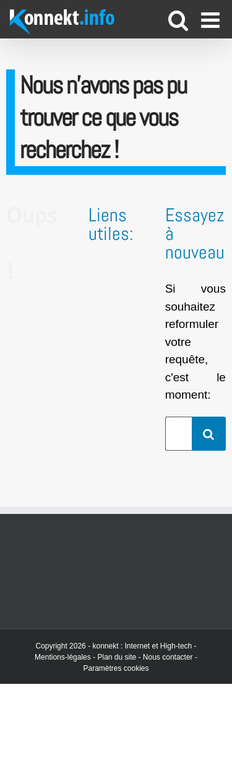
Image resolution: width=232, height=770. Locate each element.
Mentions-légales (63, 657)
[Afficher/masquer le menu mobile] (212, 19)
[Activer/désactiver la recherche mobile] (178, 19)
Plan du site (116, 657)
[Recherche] (209, 434)
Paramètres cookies (115, 668)
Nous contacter (168, 657)
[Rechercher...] (178, 434)
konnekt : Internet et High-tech (142, 646)
